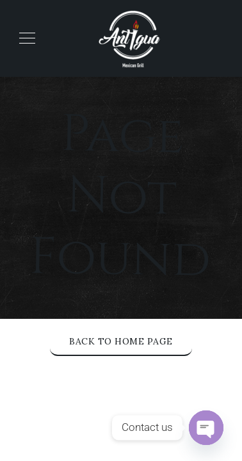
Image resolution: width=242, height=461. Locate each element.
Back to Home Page (121, 341)
